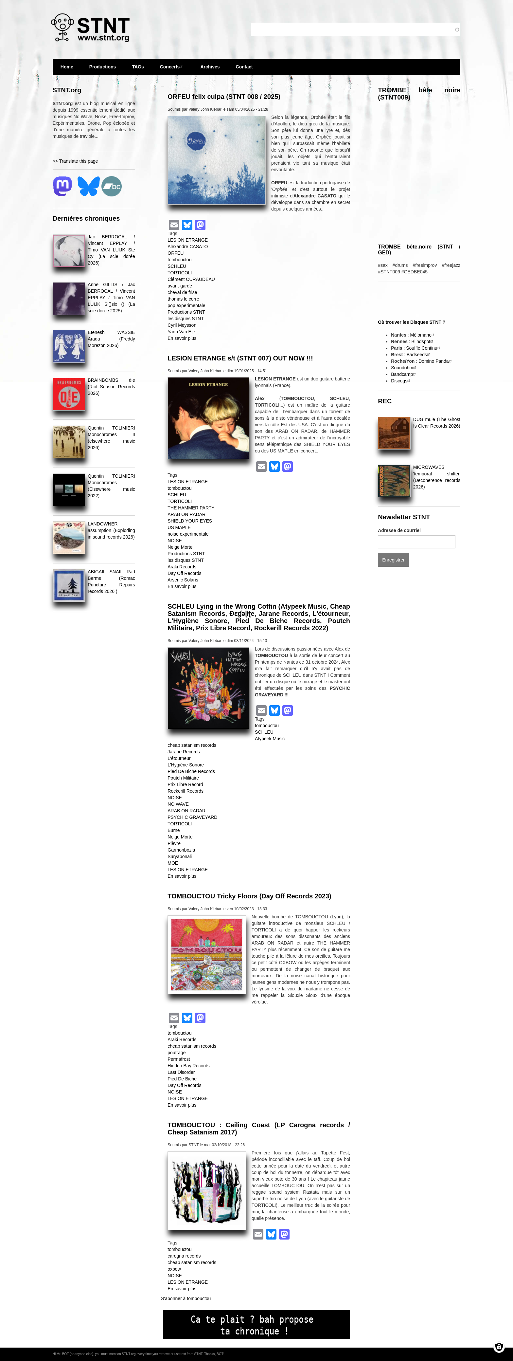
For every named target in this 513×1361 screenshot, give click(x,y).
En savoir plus (182, 338)
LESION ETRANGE (188, 240)
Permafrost (179, 1059)
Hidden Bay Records (188, 1065)
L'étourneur (179, 758)
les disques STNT (185, 318)
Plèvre (174, 843)
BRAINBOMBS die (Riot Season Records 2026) (111, 386)
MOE (173, 863)
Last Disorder (181, 1072)
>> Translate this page (75, 161)
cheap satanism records (192, 745)
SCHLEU (177, 266)
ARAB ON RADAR (186, 514)
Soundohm (404, 367)
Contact (244, 66)
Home (67, 66)
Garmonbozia (181, 850)
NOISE (175, 540)
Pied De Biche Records (191, 771)
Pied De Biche (182, 1078)
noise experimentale (188, 534)
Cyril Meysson (182, 325)
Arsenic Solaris (183, 579)
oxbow (174, 1269)
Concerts (172, 66)
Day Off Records (184, 573)
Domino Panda (435, 361)
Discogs (401, 380)
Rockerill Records (185, 791)
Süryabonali (180, 856)
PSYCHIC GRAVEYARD (192, 817)
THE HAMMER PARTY (191, 507)
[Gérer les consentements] (499, 1347)
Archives (210, 69)
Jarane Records (184, 751)
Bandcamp (404, 374)
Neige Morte (180, 547)
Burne (174, 830)
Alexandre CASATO (188, 246)
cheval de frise (182, 292)
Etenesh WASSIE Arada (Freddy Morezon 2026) (111, 339)
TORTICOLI (180, 272)
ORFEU (176, 253)
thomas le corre (183, 299)
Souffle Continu (424, 348)
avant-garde (180, 285)
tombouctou (179, 259)
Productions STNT (186, 312)
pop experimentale (186, 305)
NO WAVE (178, 804)
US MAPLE (179, 527)
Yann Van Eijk (182, 331)
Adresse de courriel (399, 530)
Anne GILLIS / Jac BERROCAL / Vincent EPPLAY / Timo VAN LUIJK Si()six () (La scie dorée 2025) (111, 297)
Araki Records (182, 566)
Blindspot (423, 341)
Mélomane (423, 335)
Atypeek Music (270, 738)
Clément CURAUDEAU (191, 279)
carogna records (184, 1256)
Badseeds (419, 354)
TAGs (138, 69)
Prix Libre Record (185, 784)
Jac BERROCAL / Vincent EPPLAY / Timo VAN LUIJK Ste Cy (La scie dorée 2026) (111, 250)
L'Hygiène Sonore (186, 764)
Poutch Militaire (183, 778)
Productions (102, 66)
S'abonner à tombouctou (186, 1298)
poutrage (177, 1052)
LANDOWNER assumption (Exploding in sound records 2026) (111, 530)
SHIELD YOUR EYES (190, 521)
